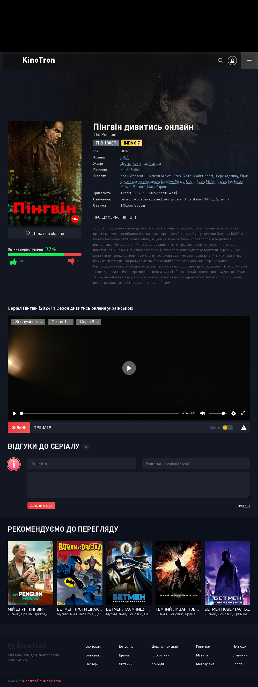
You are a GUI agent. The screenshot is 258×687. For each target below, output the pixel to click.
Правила (243, 505)
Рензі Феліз (182, 175)
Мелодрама (205, 664)
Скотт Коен (195, 181)
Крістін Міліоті (160, 175)
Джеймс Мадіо (173, 181)
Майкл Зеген (216, 181)
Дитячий (125, 664)
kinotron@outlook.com (41, 681)
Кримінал (139, 163)
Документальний (164, 646)
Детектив (126, 646)
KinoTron (38, 59)
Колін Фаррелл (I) (134, 175)
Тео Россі (235, 181)
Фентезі (155, 163)
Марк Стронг (157, 186)
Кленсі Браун (148, 181)
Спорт (237, 664)
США (124, 157)
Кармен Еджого (132, 186)
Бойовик (92, 655)
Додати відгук (41, 505)
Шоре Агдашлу (226, 175)
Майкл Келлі (203, 175)
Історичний (160, 655)
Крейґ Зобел (130, 169)
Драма (125, 163)
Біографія (93, 646)
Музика (202, 655)
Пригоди (239, 646)
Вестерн (92, 664)
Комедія (158, 664)
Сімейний (240, 655)
